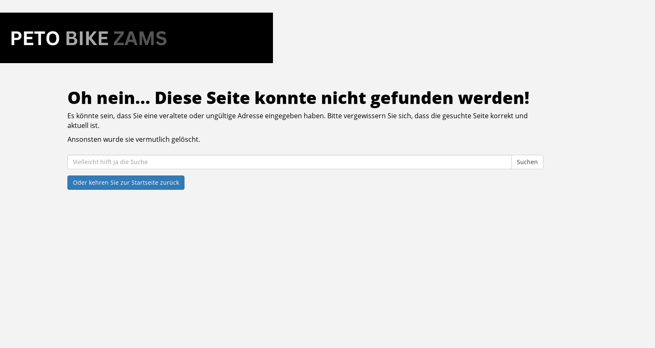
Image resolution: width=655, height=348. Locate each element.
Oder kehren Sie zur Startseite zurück (126, 182)
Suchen (527, 162)
